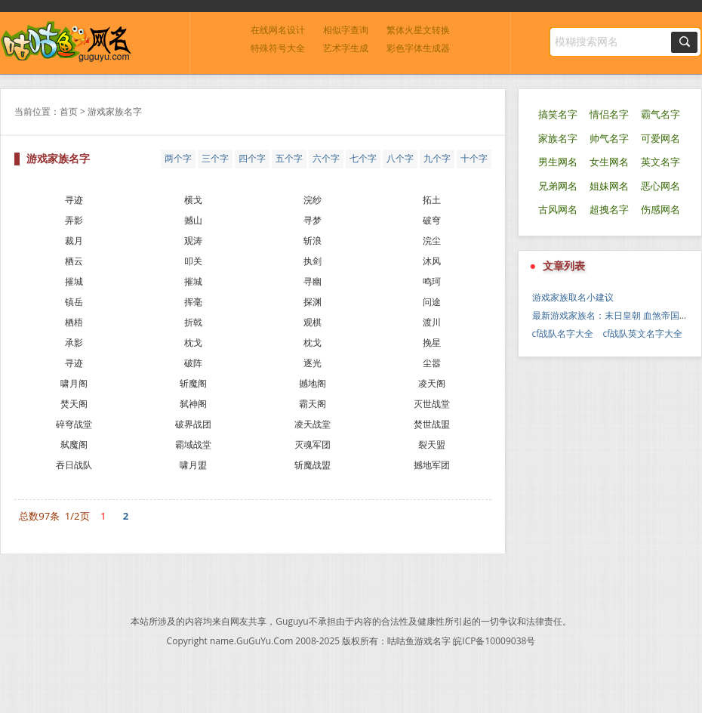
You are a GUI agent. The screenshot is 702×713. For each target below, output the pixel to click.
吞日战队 (74, 464)
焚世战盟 (432, 424)
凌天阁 (431, 383)
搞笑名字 (557, 114)
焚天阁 (74, 403)
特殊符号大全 (278, 48)
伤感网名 (660, 209)
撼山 (193, 220)
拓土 (432, 199)
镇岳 (74, 301)
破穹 (432, 220)
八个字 (400, 158)
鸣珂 (432, 281)
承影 (74, 342)
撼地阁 (312, 383)
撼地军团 (432, 464)
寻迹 (74, 199)
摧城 (74, 281)
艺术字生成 (345, 48)
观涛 (193, 240)
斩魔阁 (193, 383)
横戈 (193, 199)
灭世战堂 (432, 403)
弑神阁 (193, 403)
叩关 (193, 261)
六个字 (326, 158)
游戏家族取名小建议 (573, 297)
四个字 (252, 158)
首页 (69, 111)
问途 (432, 301)
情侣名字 (609, 114)
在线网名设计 (278, 29)
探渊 (312, 301)
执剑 (312, 261)
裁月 (74, 240)
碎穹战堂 (74, 424)
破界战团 (193, 424)
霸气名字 (660, 114)
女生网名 (609, 162)
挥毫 (193, 301)
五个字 (289, 158)
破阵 (193, 362)
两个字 (178, 158)
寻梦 (312, 220)
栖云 (74, 261)
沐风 (432, 261)
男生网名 (557, 162)
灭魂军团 (312, 444)
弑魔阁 (74, 444)
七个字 (363, 158)
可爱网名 (660, 138)
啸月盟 (193, 464)
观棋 (312, 322)
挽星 (432, 342)
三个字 (215, 158)
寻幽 (312, 281)
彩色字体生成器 (418, 48)
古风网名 (557, 209)
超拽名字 (609, 209)
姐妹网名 (609, 186)
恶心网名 (660, 186)
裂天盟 (431, 444)
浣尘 (432, 240)
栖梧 (74, 322)
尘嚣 (432, 362)
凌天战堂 (312, 424)
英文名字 (660, 162)
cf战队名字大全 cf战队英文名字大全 (607, 333)
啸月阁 (74, 383)
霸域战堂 (193, 444)
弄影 (74, 220)
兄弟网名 (557, 186)
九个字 (437, 158)
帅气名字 (609, 138)
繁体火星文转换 (418, 29)
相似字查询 (345, 29)
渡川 (432, 322)
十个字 (474, 158)
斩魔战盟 (312, 464)
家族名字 (557, 138)
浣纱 (312, 199)
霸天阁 (312, 403)
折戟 (193, 322)
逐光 (312, 362)
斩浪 (312, 240)
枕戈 (193, 342)
